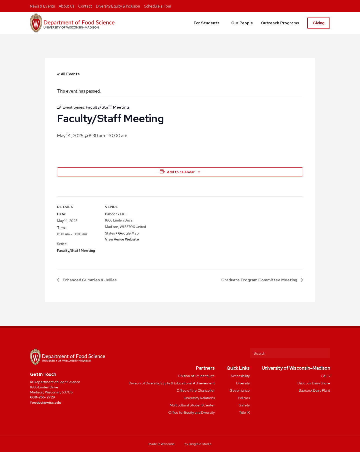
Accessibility (240, 375)
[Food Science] (72, 23)
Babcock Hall (115, 214)
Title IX (244, 412)
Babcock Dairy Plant (314, 390)
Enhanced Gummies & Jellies (89, 280)
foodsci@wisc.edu (45, 402)
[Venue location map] (179, 231)
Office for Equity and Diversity (191, 412)
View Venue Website (122, 239)
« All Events (68, 74)
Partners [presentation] (205, 368)
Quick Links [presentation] (238, 368)
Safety (244, 404)
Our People (242, 23)
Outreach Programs (280, 23)
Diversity (243, 383)
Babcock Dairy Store (314, 383)
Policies (244, 397)
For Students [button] (207, 23)
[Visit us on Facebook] (32, 413)
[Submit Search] (324, 353)
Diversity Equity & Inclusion (118, 6)
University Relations (199, 397)
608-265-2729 (42, 397)
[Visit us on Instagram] (46, 413)
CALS (325, 375)
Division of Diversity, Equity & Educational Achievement (171, 383)
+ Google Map (127, 233)
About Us (66, 6)
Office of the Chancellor (195, 390)
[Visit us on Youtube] (59, 413)
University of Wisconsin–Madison (296, 368)
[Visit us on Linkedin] (52, 413)
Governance (240, 390)
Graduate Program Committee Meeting (259, 280)
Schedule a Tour (157, 6)
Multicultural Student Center (192, 404)
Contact (85, 6)
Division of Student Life (196, 375)
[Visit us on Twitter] (39, 413)
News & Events (42, 6)
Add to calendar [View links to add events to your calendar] (181, 172)
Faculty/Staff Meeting (76, 250)
